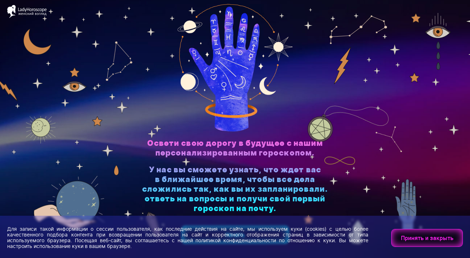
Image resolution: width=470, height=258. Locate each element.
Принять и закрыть (427, 238)
